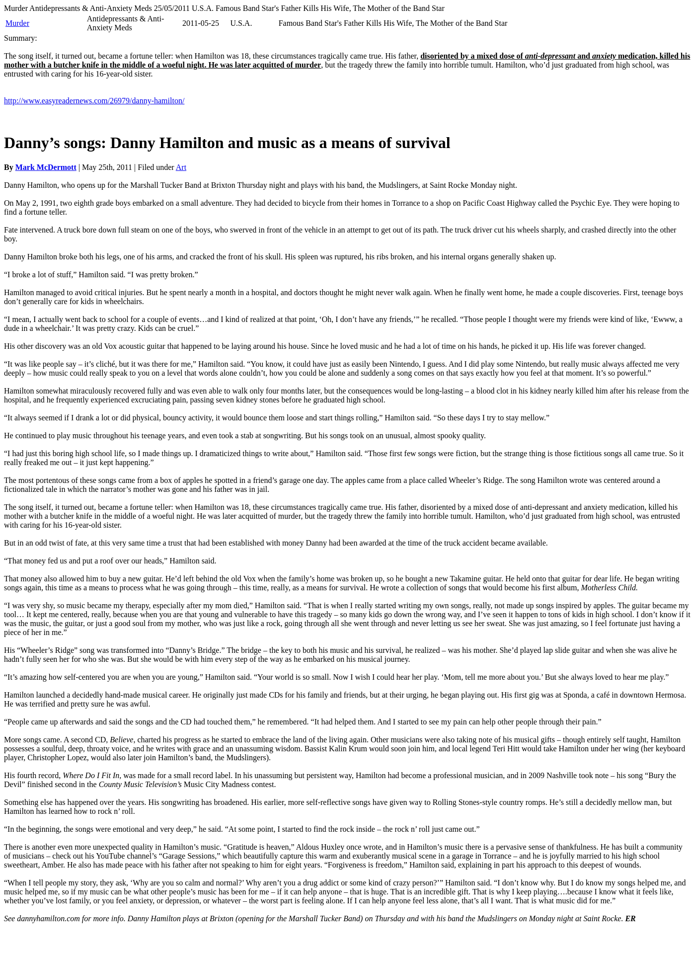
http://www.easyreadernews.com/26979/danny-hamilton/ (94, 100)
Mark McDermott (46, 167)
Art (181, 167)
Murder (17, 23)
